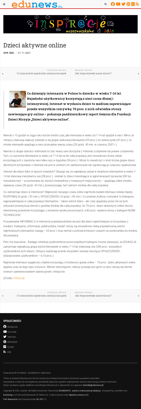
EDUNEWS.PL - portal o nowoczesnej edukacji (80, 391)
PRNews (18, 278)
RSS (138, 4)
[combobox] (105, 4)
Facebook (113, 4)
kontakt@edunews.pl (93, 385)
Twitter (123, 4)
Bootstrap (7, 395)
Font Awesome (10, 399)
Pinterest (128, 4)
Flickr (133, 4)
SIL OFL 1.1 (41, 399)
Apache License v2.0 (78, 395)
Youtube (118, 4)
